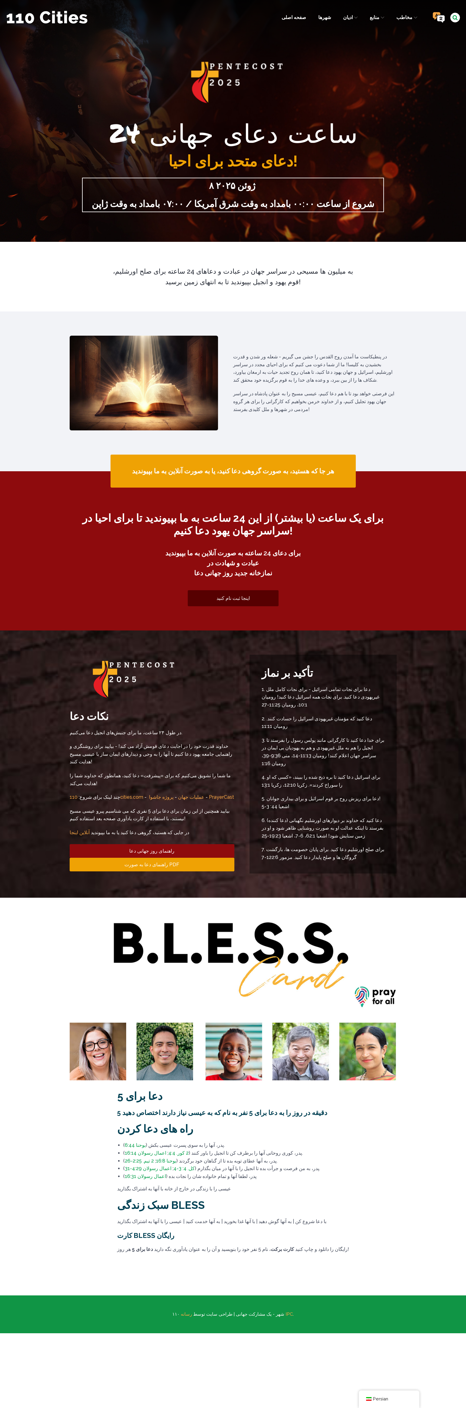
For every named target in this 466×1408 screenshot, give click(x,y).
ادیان (349, 17)
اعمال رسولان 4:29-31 (148, 1170)
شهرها (324, 17)
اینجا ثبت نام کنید (233, 600)
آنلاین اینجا (80, 786)
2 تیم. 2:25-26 (139, 1163)
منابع (376, 17)
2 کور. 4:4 (178, 1155)
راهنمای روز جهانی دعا (151, 804)
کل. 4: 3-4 (184, 1170)
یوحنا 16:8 (166, 1163)
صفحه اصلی (293, 17)
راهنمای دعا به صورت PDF (151, 818)
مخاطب (406, 17)
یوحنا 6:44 (135, 1147)
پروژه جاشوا (161, 751)
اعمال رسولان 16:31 (145, 1178)
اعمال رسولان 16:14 (145, 1155)
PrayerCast (221, 751)
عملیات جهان (191, 751)
